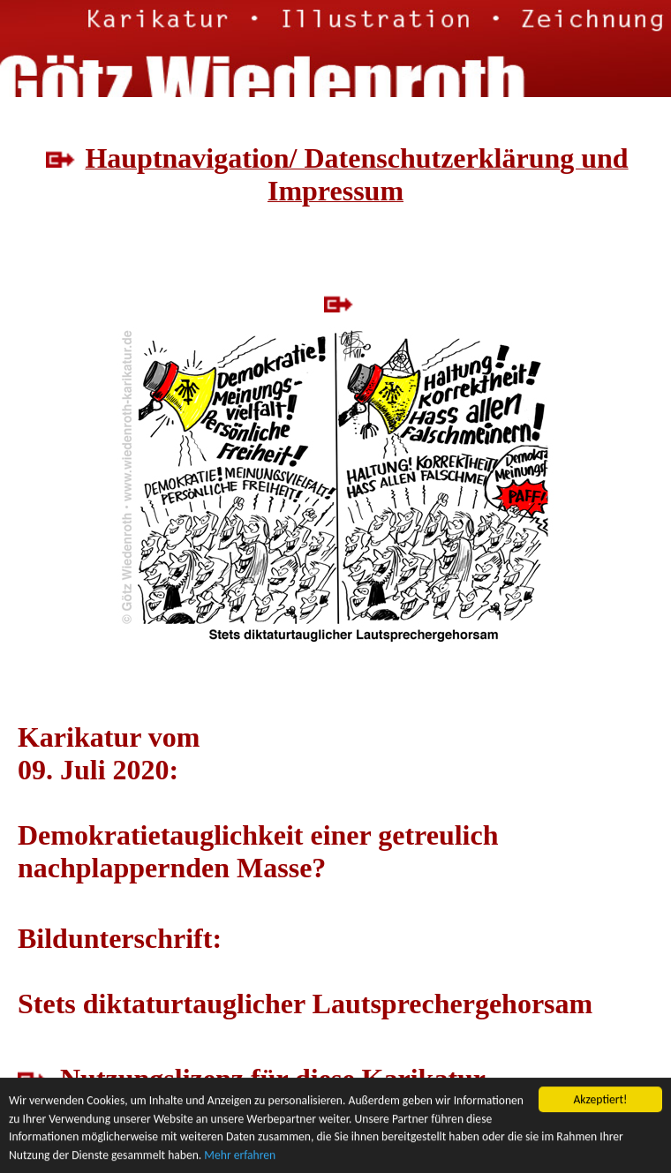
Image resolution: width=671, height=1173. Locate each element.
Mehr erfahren (239, 1154)
